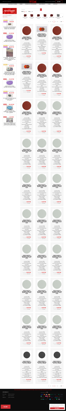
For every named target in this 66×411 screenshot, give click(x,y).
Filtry (6, 407)
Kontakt (55, 4)
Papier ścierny (5, 16)
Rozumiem (57, 408)
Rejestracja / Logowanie (7, 1)
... (59, 21)
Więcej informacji (55, 406)
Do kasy (59, 1)
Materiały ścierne (12, 4)
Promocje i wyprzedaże (30, 4)
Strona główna (8, 15)
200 (61, 21)
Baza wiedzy (42, 4)
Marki (21, 4)
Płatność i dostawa (11, 395)
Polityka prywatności (11, 394)
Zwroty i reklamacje (11, 397)
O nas (49, 4)
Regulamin (4, 397)
